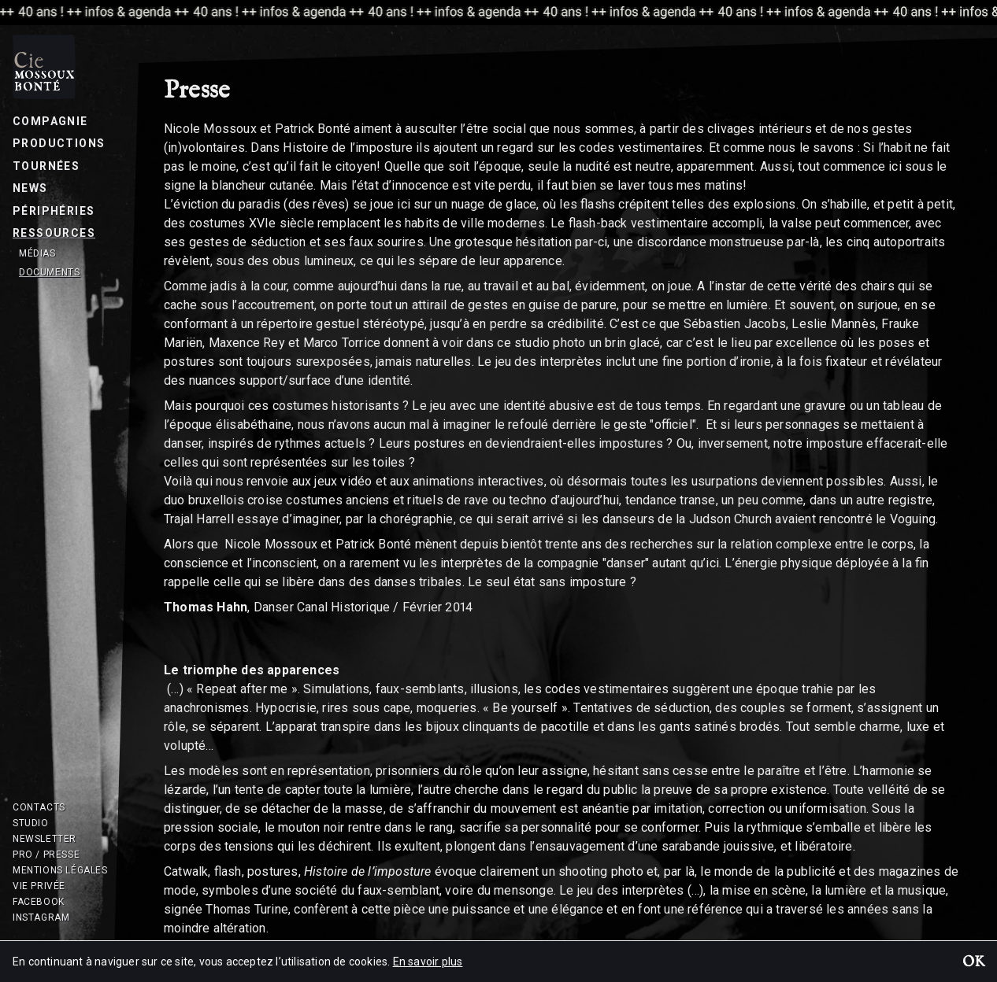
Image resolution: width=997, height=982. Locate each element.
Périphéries (54, 211)
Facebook (39, 901)
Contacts (39, 807)
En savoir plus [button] (428, 961)
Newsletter (44, 838)
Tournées (46, 166)
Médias (37, 253)
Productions (59, 143)
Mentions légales (60, 870)
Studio (31, 823)
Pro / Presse (46, 854)
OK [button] (973, 963)
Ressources (54, 233)
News (30, 188)
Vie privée (39, 886)
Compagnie (50, 121)
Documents (49, 272)
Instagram (41, 917)
